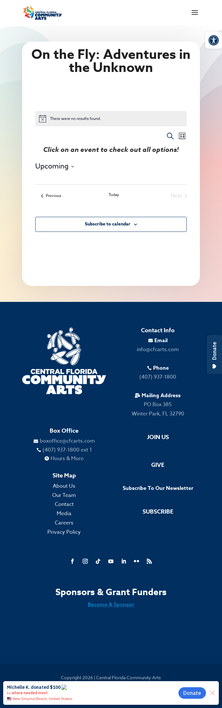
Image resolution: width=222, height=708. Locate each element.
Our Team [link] (64, 495)
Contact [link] (64, 504)
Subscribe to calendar (107, 224)
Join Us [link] (158, 437)
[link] (213, 40)
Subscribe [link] (158, 511)
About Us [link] (64, 486)
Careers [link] (64, 523)
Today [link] (114, 194)
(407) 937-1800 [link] (157, 377)
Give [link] (157, 465)
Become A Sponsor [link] (111, 605)
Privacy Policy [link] (64, 532)
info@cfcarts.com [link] (158, 349)
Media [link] (64, 513)
